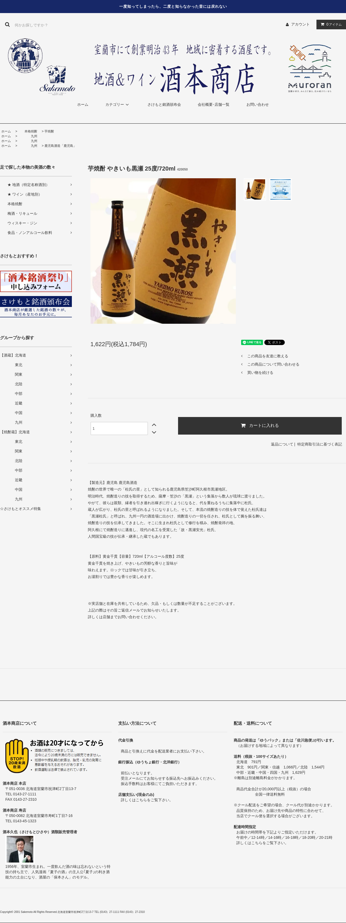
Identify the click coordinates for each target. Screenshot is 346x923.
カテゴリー (117, 104)
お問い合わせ (257, 104)
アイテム (330, 24)
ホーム (82, 104)
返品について (282, 444)
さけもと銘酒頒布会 (164, 104)
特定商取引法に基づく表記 (319, 444)
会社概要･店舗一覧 (213, 104)
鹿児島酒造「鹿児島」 (60, 146)
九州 (27, 136)
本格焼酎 (27, 131)
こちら (141, 800)
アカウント (300, 24)
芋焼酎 (49, 131)
